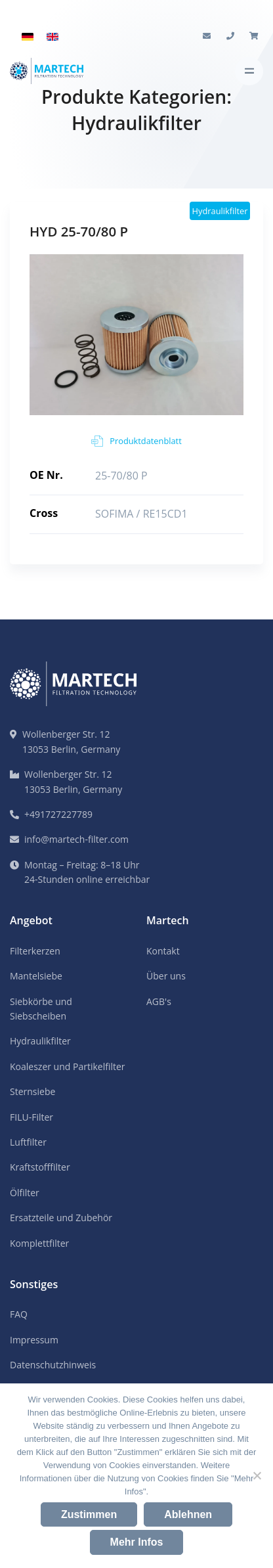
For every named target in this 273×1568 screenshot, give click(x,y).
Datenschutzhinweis (53, 1364)
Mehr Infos (136, 1542)
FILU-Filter (31, 1117)
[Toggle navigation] (249, 71)
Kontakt (163, 951)
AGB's (158, 1001)
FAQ (19, 1314)
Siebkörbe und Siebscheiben (41, 1008)
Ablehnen (188, 1514)
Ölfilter (24, 1192)
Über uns (166, 976)
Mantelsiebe (36, 976)
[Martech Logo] (46, 71)
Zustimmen (89, 1514)
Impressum (34, 1339)
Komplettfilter (39, 1243)
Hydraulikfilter (40, 1041)
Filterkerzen (35, 951)
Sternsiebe (32, 1091)
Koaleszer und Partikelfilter (67, 1066)
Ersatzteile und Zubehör (61, 1217)
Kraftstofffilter (40, 1167)
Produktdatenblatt (136, 441)
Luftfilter (28, 1142)
